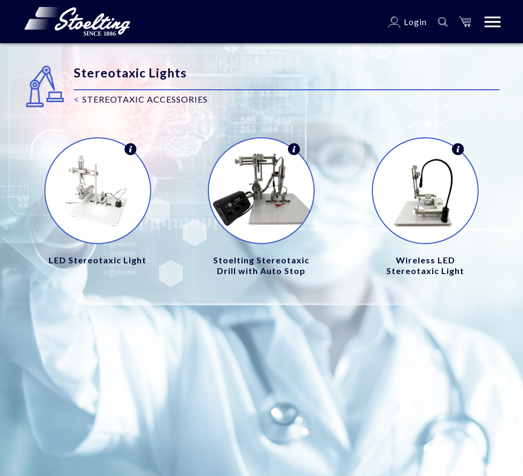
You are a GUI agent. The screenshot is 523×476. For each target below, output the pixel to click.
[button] (465, 21)
